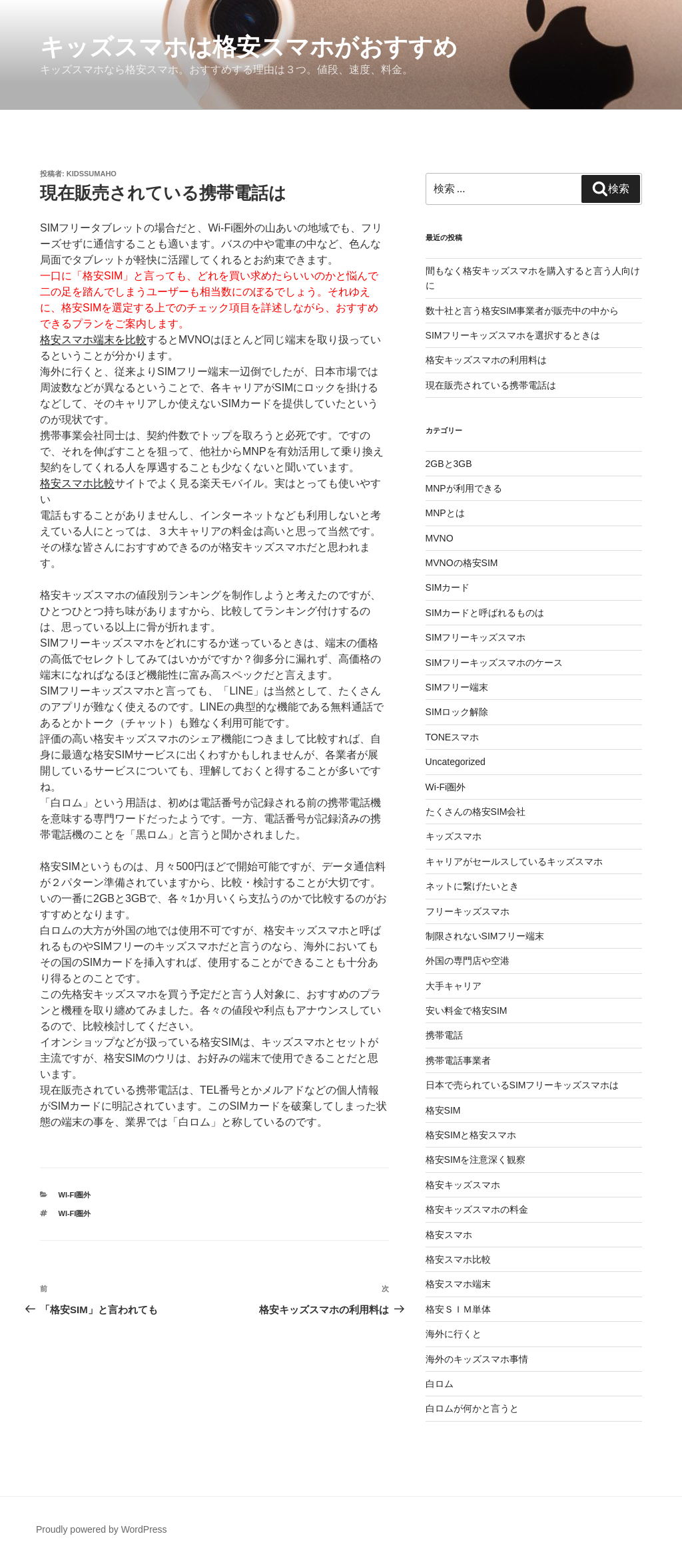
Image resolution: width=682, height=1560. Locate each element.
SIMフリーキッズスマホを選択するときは (513, 335)
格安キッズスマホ (463, 1184)
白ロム (440, 1383)
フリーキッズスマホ (468, 911)
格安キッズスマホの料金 (477, 1209)
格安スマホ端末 (458, 1284)
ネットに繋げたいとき (472, 886)
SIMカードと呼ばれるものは (485, 612)
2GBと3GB (449, 463)
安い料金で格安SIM (467, 1010)
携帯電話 (444, 1035)
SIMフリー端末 (457, 687)
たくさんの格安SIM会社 (476, 811)
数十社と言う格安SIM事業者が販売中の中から (522, 310)
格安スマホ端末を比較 (93, 339)
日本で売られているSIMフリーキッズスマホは (522, 1085)
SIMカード (448, 587)
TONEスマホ (453, 737)
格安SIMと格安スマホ (471, 1135)
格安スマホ (449, 1234)
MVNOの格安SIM (462, 562)
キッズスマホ (454, 836)
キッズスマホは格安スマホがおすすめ (249, 47)
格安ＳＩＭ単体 (458, 1309)
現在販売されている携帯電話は (491, 385)
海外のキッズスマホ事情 (477, 1359)
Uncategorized (456, 761)
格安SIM (443, 1110)
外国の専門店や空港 (468, 960)
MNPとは (445, 513)
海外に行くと (454, 1333)
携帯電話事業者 (458, 1060)
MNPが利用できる (464, 488)
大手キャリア (454, 986)
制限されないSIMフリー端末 (485, 936)
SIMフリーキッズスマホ (476, 637)
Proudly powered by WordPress (101, 1529)
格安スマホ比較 (77, 483)
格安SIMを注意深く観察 (476, 1159)
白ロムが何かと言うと (472, 1408)
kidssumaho (92, 174)
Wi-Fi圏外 (75, 1195)
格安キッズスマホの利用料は (486, 360)
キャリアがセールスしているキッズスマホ (514, 861)
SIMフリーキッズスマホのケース (494, 662)
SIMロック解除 (457, 711)
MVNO (440, 538)
